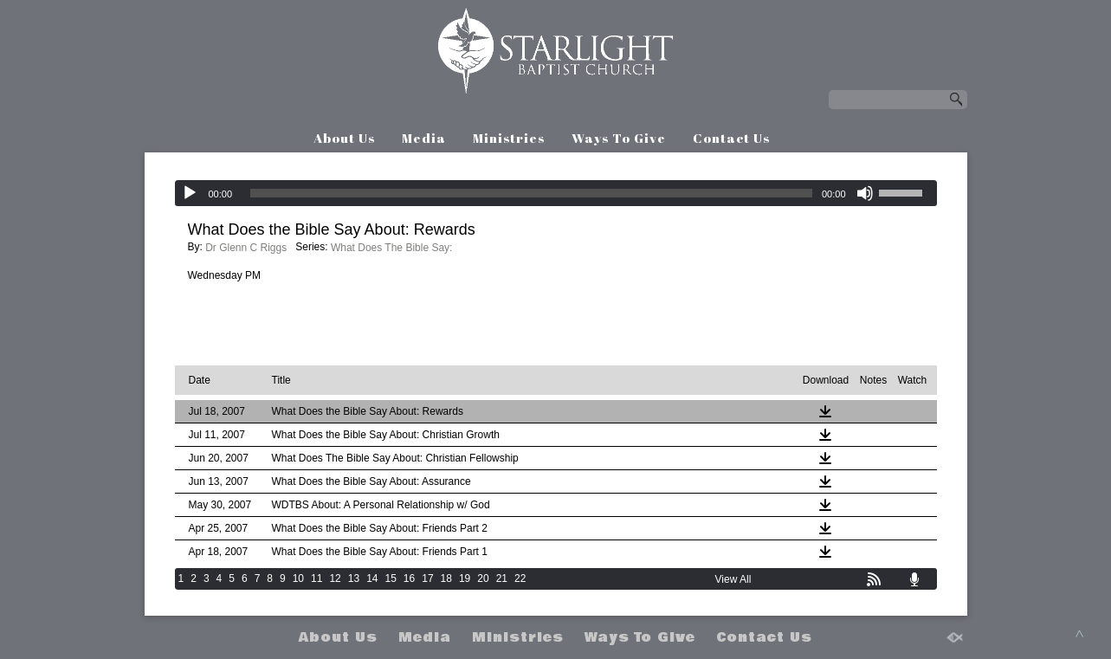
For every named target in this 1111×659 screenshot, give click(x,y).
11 (316, 578)
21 (501, 578)
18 (446, 578)
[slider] (531, 193)
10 (298, 578)
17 (427, 578)
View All (733, 579)
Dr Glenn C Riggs (246, 248)
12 (334, 578)
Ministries (509, 137)
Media (424, 137)
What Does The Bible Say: (392, 248)
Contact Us (731, 137)
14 (372, 578)
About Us (344, 137)
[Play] (189, 193)
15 (390, 578)
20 (482, 578)
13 (353, 578)
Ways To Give (619, 137)
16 (409, 578)
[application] (556, 193)
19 (464, 578)
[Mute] (865, 193)
